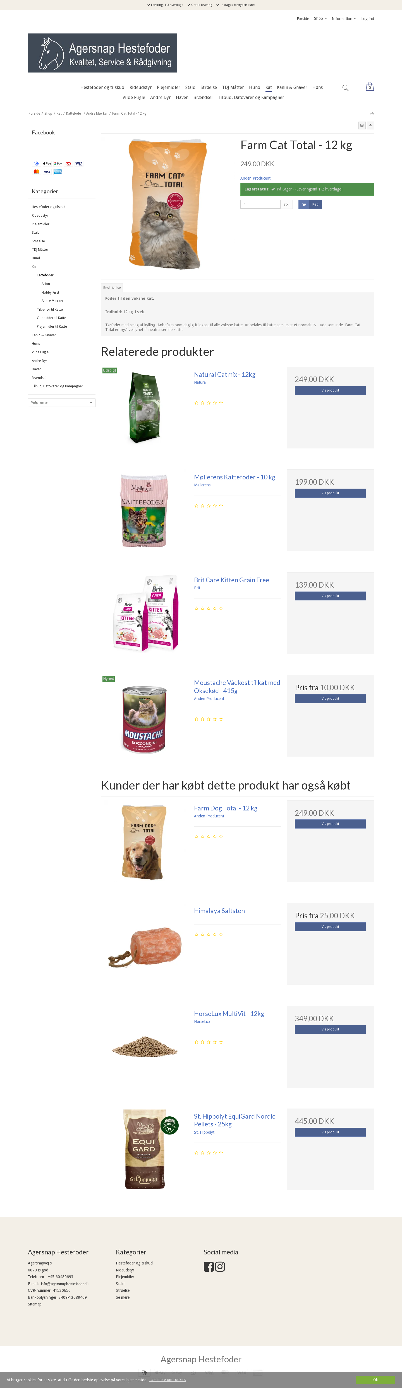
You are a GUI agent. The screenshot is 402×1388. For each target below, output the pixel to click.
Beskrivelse (112, 288)
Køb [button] (309, 204)
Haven (37, 369)
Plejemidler (40, 224)
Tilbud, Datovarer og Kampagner (57, 386)
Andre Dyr (39, 361)
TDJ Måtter (40, 250)
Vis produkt (330, 390)
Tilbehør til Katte (50, 310)
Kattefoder (45, 275)
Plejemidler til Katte (52, 327)
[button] (362, 125)
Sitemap (35, 1304)
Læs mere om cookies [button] (167, 1379)
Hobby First (50, 293)
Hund (36, 258)
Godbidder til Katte (51, 318)
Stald (36, 233)
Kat (34, 267)
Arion (46, 284)
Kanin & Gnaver (44, 335)
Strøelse (38, 241)
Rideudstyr (40, 216)
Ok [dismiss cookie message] (375, 1380)
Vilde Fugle (40, 352)
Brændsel (39, 378)
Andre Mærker (53, 301)
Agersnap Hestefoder (201, 1359)
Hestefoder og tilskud (48, 207)
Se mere (123, 1297)
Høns (36, 344)
